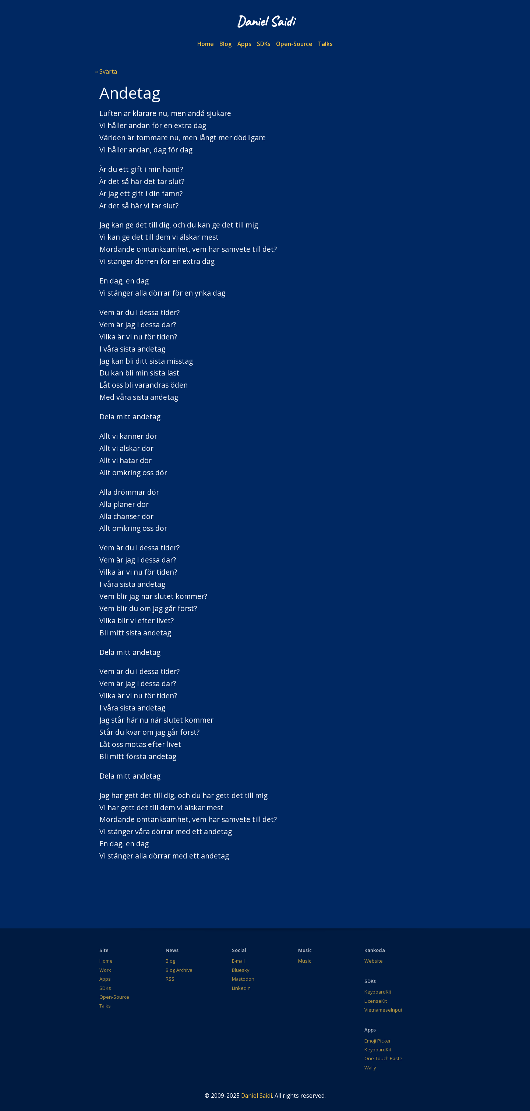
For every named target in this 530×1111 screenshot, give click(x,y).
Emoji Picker (377, 1040)
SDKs (264, 44)
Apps (244, 44)
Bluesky (240, 970)
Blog (225, 44)
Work (105, 970)
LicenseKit (375, 1001)
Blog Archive (179, 970)
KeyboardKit (377, 991)
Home (205, 44)
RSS (170, 979)
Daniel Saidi (256, 1095)
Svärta (107, 71)
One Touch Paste (383, 1058)
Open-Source (294, 44)
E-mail (238, 960)
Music (304, 960)
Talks (325, 44)
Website (373, 960)
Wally (370, 1067)
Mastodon (243, 979)
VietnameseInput (383, 1009)
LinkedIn (241, 988)
